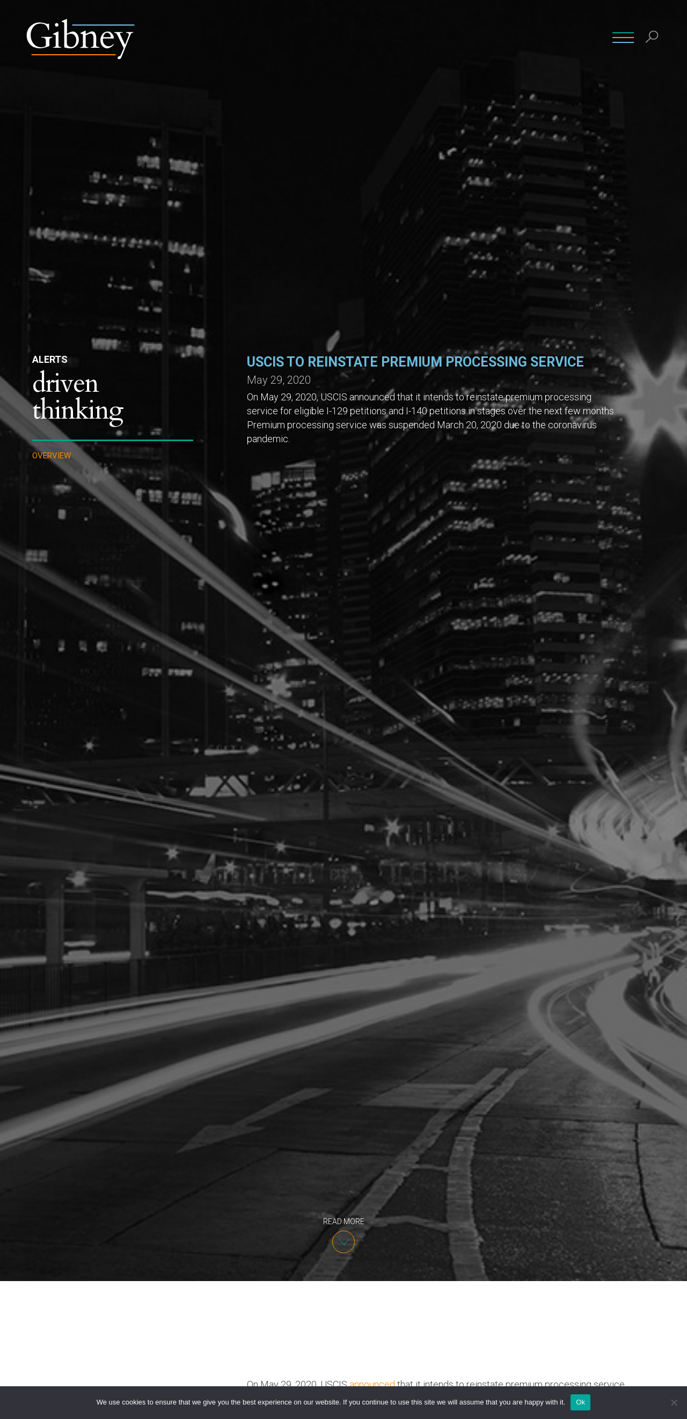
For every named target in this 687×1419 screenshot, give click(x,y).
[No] (673, 1402)
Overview (51, 456)
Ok (580, 1402)
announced (372, 1384)
